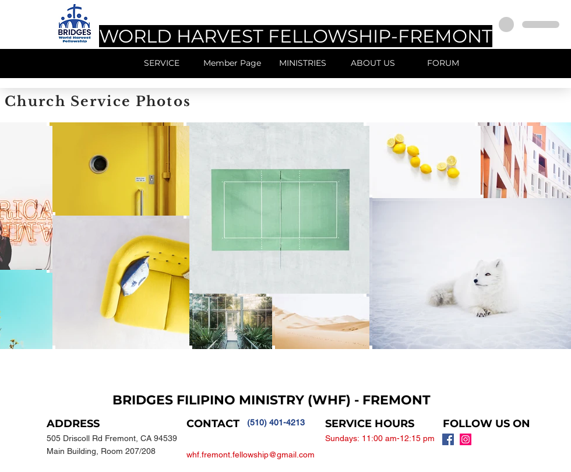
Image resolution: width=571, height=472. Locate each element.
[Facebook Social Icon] (448, 439)
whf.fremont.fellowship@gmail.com (250, 454)
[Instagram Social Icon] (465, 439)
